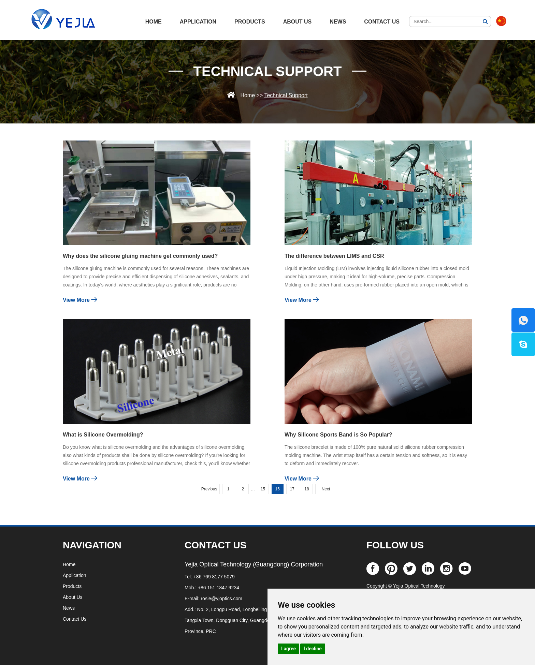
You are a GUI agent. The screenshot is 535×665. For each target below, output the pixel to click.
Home (247, 95)
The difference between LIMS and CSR (334, 256)
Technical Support (267, 71)
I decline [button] (313, 648)
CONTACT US (215, 545)
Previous (209, 489)
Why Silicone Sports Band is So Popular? (338, 435)
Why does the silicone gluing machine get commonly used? (140, 256)
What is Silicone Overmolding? (103, 435)
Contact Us (382, 22)
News (338, 22)
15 (263, 489)
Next (326, 489)
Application (198, 22)
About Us (297, 22)
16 (277, 489)
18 (306, 489)
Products (249, 22)
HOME (153, 22)
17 (292, 489)
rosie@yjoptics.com (221, 598)
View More (80, 299)
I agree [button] (288, 648)
